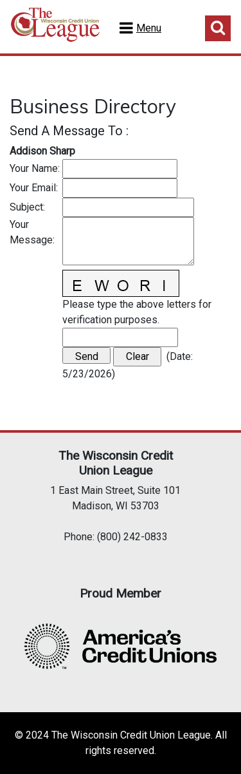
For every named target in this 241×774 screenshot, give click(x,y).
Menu (148, 28)
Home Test (55, 29)
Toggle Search (218, 28)
